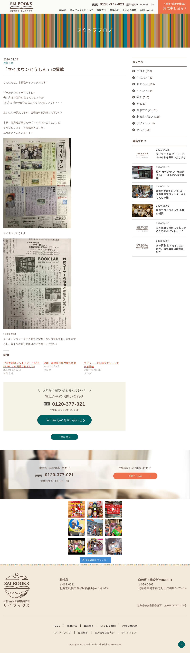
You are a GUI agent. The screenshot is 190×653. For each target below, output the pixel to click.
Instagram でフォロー (95, 560)
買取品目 (114, 10)
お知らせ (142, 84)
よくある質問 (129, 10)
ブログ (141, 71)
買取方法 (101, 10)
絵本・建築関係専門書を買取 (60, 363)
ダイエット (144, 123)
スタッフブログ (62, 632)
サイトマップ (128, 632)
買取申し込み (139, 476)
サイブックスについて (81, 10)
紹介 (139, 97)
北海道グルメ (145, 116)
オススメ (142, 77)
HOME (62, 10)
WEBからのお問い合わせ (65, 420)
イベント (142, 90)
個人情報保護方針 (105, 632)
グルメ (141, 129)
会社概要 (83, 632)
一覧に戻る (64, 437)
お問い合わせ (147, 10)
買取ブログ (144, 110)
